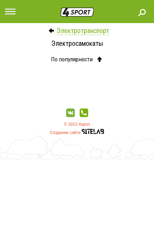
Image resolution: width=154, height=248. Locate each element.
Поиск (142, 12)
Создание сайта (77, 132)
